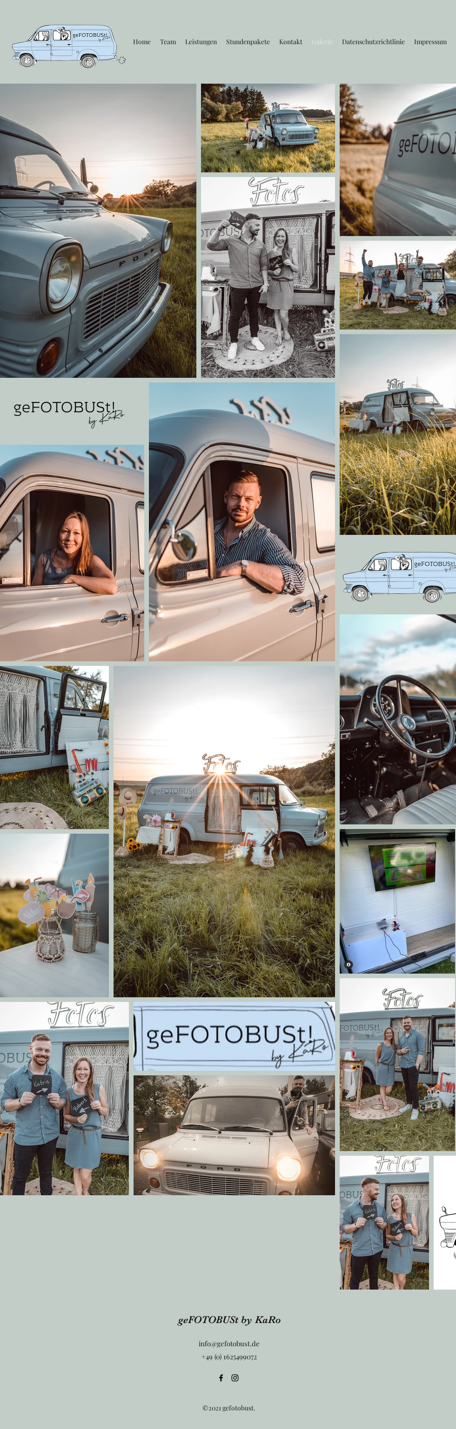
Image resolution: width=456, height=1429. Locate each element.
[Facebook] (221, 1378)
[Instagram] (235, 1378)
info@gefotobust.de (229, 1343)
